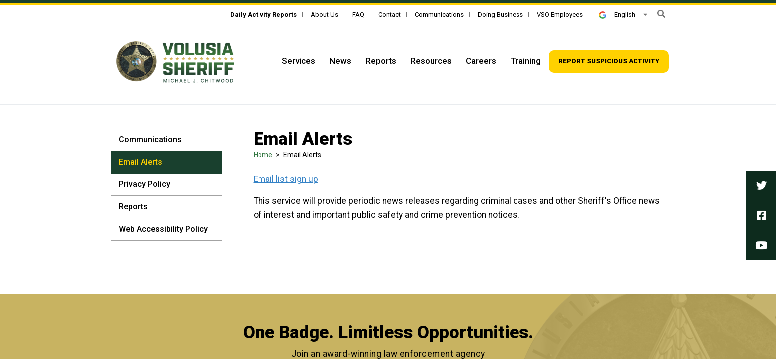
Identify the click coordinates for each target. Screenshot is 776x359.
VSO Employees (560, 14)
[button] (661, 14)
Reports (133, 206)
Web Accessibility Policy (163, 229)
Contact (389, 14)
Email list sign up (286, 179)
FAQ (358, 14)
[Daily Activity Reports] (263, 14)
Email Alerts (140, 162)
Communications (439, 14)
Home (263, 155)
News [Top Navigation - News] (340, 61)
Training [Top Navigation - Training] (525, 61)
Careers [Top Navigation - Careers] (481, 61)
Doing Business (500, 14)
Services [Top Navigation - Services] (298, 61)
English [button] (617, 14)
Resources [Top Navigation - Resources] (431, 61)
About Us (324, 14)
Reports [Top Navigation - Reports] (380, 61)
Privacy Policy (144, 184)
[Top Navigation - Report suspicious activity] (609, 61)
